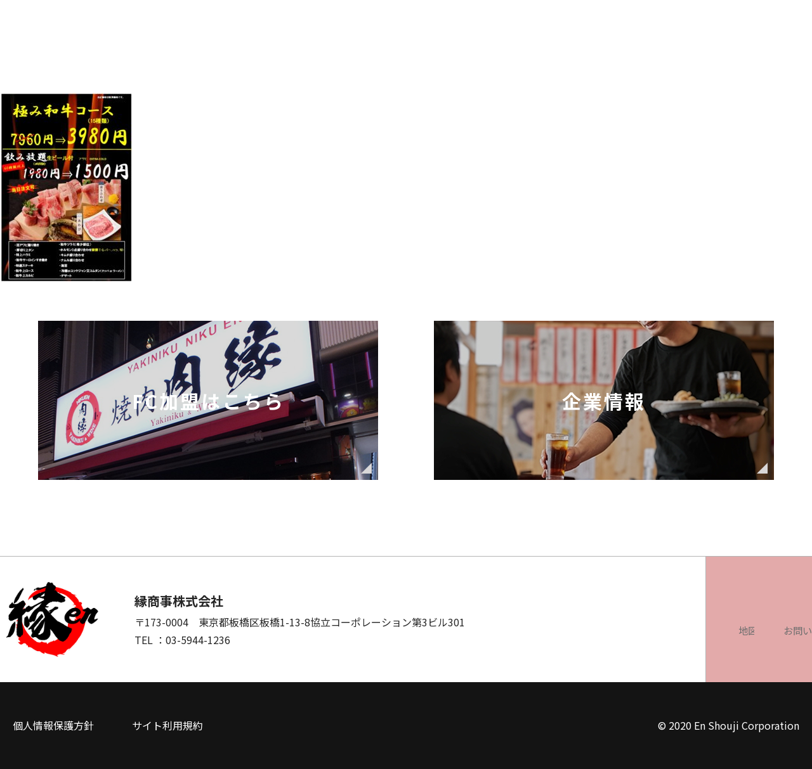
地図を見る (593, 630)
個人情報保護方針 (53, 725)
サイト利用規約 (167, 725)
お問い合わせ (739, 630)
